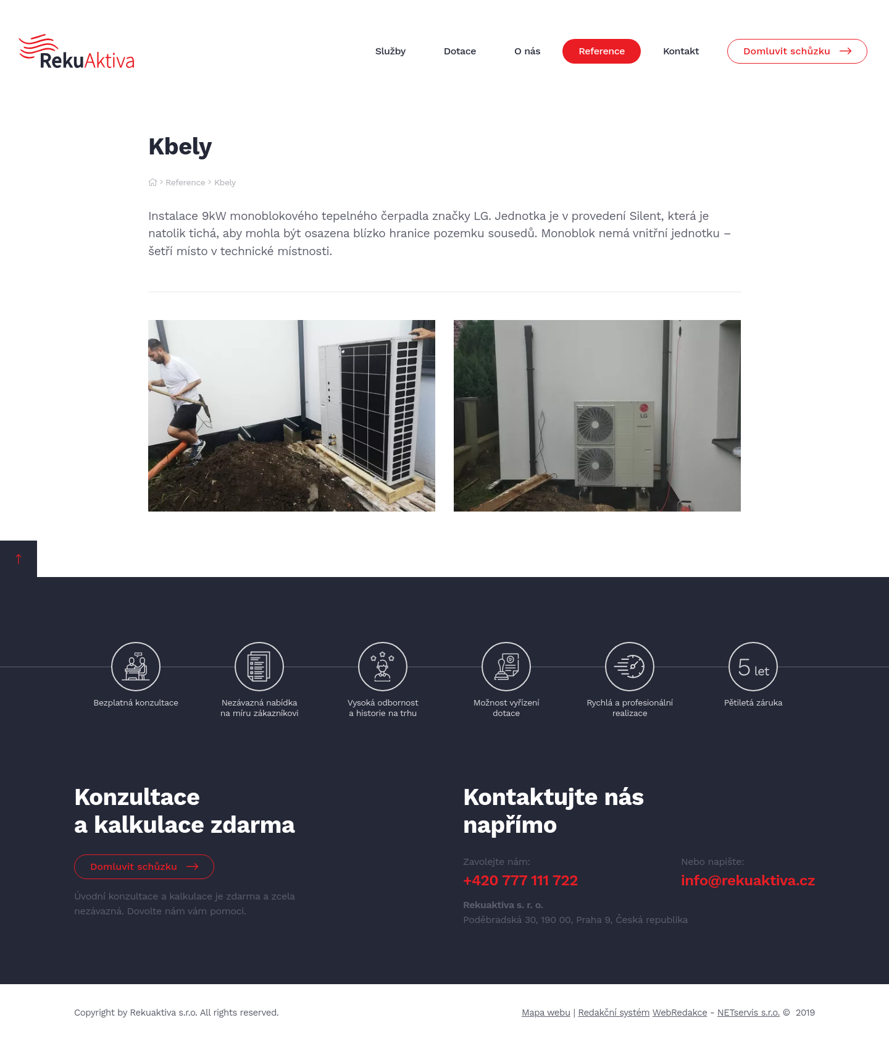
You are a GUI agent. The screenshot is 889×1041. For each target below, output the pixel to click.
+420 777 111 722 (520, 880)
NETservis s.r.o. (748, 1012)
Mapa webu (546, 1012)
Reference (185, 182)
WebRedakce (680, 1012)
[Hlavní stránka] (152, 182)
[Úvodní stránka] (76, 50)
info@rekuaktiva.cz (748, 880)
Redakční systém (613, 1012)
